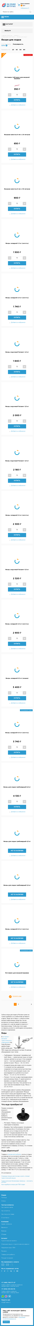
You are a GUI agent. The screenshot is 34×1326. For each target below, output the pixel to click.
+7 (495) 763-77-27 (8, 1282)
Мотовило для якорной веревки (17, 973)
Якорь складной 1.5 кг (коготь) (17, 243)
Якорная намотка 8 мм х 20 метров (17, 134)
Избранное (25, 8)
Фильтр (8, 30)
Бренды (3, 1231)
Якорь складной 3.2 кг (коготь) (17, 515)
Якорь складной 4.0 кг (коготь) (17, 624)
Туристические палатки (9, 1240)
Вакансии (4, 1227)
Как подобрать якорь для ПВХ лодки (13, 1184)
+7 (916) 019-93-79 (8, 1289)
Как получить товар (7, 1214)
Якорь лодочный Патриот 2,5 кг (17, 352)
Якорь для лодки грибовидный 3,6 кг (17, 885)
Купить (17, 100)
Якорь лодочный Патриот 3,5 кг (17, 406)
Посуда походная (7, 1258)
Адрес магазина (6, 1224)
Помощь (4, 1197)
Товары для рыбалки (8, 1254)
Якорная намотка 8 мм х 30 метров (17, 189)
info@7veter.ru (6, 1302)
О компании (5, 1217)
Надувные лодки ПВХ (8, 1247)
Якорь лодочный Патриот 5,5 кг (17, 569)
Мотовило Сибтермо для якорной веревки (17, 78)
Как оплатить (5, 1210)
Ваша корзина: (25, 3)
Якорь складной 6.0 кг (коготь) (17, 732)
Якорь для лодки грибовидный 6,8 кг (17, 787)
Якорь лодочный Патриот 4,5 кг (17, 460)
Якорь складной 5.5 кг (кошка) (17, 678)
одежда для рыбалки (14, 1154)
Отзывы (3, 1234)
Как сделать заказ (7, 1207)
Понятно (6, 1321)
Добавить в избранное (17, 105)
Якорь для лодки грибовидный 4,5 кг (17, 841)
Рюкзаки (4, 1251)
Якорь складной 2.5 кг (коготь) (17, 297)
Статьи (3, 1201)
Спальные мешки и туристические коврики (15, 1244)
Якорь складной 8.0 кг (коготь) (17, 929)
